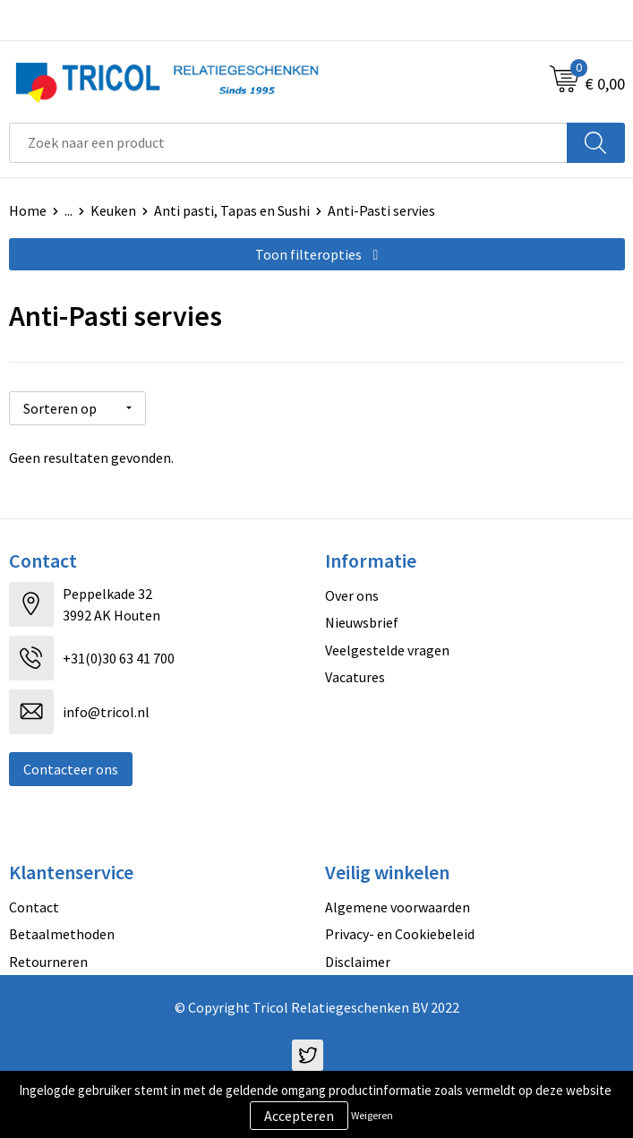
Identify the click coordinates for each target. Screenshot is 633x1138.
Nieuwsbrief (361, 622)
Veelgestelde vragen (387, 650)
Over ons (352, 595)
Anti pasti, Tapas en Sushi (232, 210)
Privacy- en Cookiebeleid (400, 934)
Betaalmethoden (62, 934)
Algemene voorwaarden (397, 907)
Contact (34, 907)
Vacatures (355, 677)
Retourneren (48, 962)
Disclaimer (357, 962)
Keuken (113, 210)
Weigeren (372, 1115)
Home (28, 210)
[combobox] (288, 143)
